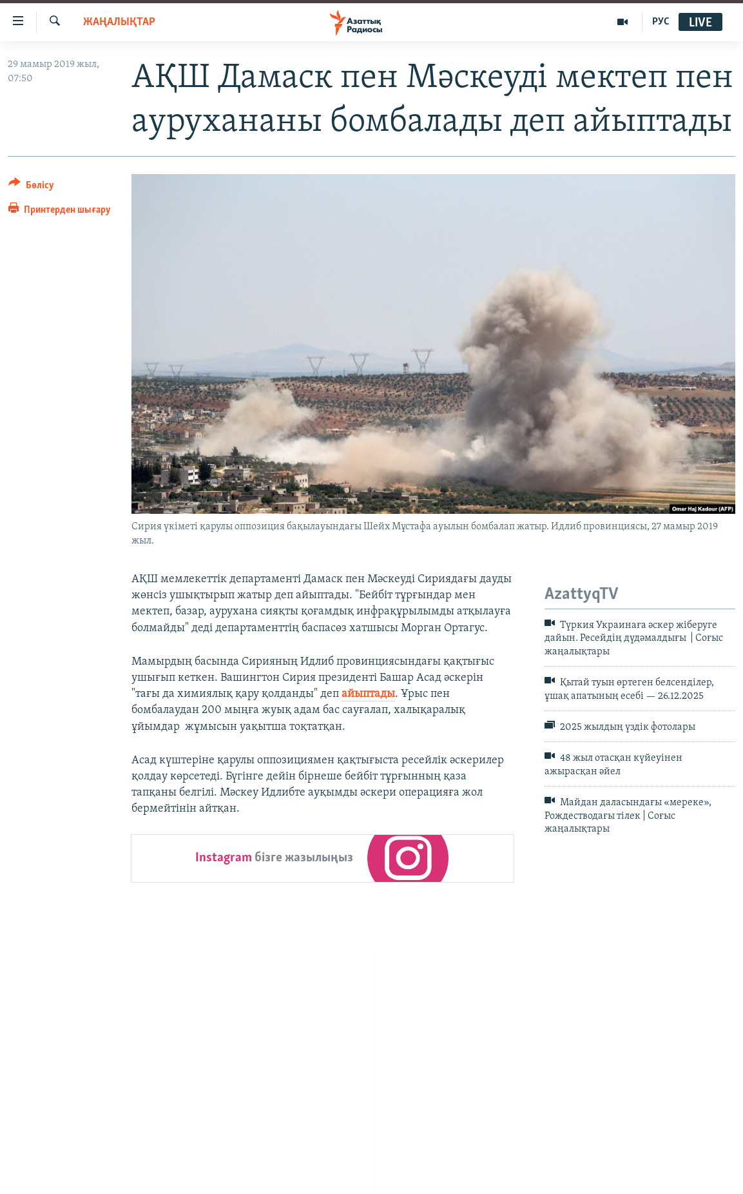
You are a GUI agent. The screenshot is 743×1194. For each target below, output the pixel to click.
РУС (661, 22)
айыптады (368, 694)
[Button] (31, 187)
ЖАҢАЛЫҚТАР (119, 22)
